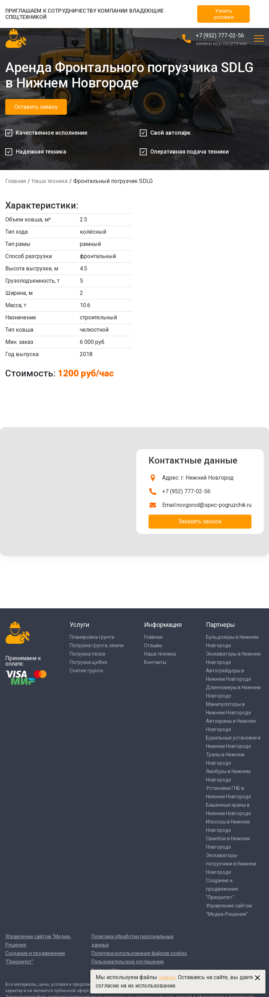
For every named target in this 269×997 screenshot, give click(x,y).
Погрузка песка (87, 654)
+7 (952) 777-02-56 (220, 35)
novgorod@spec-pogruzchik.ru (214, 505)
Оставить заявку (36, 107)
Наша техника (50, 181)
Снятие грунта (86, 670)
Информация (163, 624)
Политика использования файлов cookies (139, 953)
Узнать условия (224, 14)
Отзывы (153, 645)
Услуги (79, 624)
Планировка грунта (92, 637)
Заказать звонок (200, 521)
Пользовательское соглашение (127, 961)
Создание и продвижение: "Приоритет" (222, 889)
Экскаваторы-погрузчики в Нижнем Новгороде (231, 864)
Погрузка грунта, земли (97, 645)
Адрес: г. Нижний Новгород (198, 477)
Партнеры (220, 624)
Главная (15, 181)
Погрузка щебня (88, 662)
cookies (167, 977)
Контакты (155, 662)
